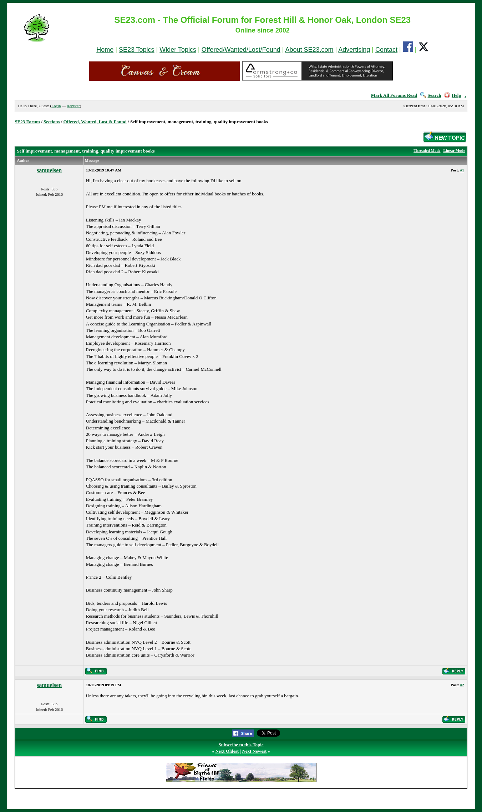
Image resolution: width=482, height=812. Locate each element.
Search (430, 95)
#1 (462, 170)
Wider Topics (177, 49)
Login (56, 106)
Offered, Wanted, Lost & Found (95, 121)
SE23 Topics (136, 49)
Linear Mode (454, 150)
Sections (52, 121)
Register (73, 106)
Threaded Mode (426, 150)
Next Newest (254, 751)
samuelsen (49, 170)
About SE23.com (309, 49)
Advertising (354, 49)
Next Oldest (227, 751)
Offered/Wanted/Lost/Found (241, 49)
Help (452, 95)
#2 (462, 685)
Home (104, 49)
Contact (386, 49)
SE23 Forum (27, 121)
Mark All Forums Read (394, 95)
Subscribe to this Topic (240, 744)
